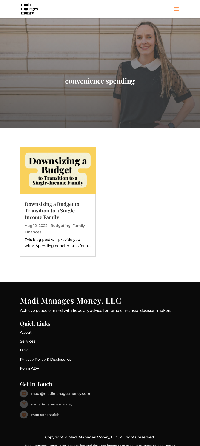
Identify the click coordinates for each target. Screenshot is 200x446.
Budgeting (60, 225)
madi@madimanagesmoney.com (60, 393)
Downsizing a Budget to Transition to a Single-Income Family (52, 210)
